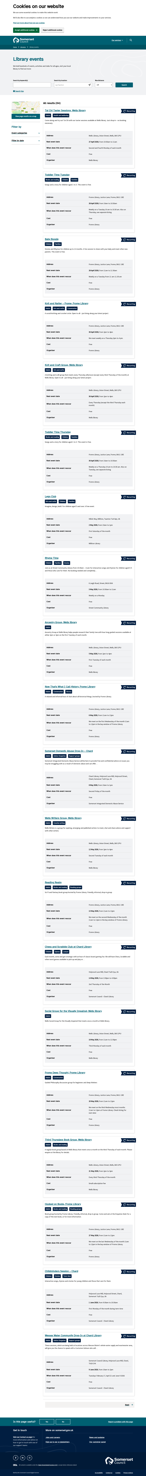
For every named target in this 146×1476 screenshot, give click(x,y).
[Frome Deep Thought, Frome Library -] (88, 1101)
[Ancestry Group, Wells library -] (88, 649)
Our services (116, 40)
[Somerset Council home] (23, 40)
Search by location (60, 80)
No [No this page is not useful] (63, 1422)
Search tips (18, 91)
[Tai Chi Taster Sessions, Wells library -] (88, 137)
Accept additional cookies (25, 30)
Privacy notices (128, 1473)
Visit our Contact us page (22, 1437)
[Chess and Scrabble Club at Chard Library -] (88, 974)
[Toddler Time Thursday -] (88, 459)
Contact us (109, 1473)
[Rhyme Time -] (88, 585)
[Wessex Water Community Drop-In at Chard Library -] (88, 1364)
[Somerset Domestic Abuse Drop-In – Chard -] (88, 779)
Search (124, 85)
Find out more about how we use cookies (29, 23)
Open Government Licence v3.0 (47, 1465)
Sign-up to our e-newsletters (57, 1442)
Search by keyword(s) (20, 80)
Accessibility (99, 1473)
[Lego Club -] (88, 522)
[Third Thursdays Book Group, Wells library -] (88, 1167)
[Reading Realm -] (88, 909)
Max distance (99, 80)
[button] (26, 133)
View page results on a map (25, 116)
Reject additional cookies (52, 30)
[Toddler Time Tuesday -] (88, 202)
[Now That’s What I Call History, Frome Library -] (88, 713)
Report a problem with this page (120, 1422)
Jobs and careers (53, 1437)
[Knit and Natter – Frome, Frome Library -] (88, 329)
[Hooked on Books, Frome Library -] (88, 1232)
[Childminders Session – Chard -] (88, 1298)
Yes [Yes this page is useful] (47, 1422)
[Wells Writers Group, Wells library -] (88, 845)
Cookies (117, 1473)
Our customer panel (97, 1442)
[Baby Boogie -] (88, 266)
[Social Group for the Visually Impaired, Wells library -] (88, 1037)
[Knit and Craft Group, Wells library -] (88, 393)
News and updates (96, 1437)
